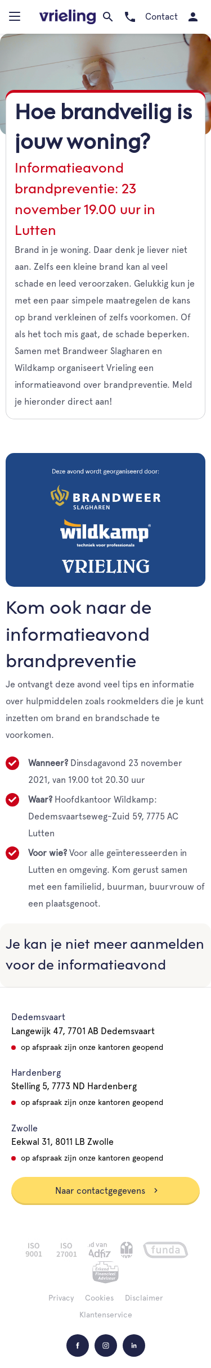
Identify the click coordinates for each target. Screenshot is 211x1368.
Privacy (61, 1297)
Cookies (99, 1297)
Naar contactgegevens (107, 1190)
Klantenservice (105, 1314)
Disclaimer (144, 1297)
